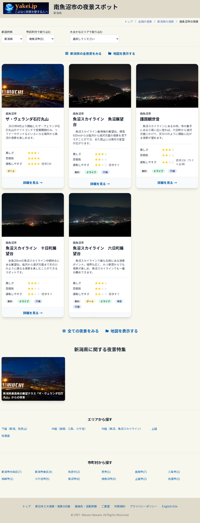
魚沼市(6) (74, 479)
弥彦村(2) (74, 472)
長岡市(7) (141, 472)
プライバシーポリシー (143, 506)
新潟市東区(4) (43, 472)
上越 (154, 429)
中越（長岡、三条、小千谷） (69, 429)
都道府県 (7, 32)
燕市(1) (106, 472)
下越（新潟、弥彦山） (15, 429)
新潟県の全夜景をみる (83, 53)
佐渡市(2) (174, 479)
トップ (129, 21)
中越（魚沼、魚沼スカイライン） (122, 429)
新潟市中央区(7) (11, 472)
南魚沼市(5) (109, 479)
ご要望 (105, 506)
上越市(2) (141, 479)
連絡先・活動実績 (86, 506)
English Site (170, 506)
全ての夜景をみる (80, 331)
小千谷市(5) (42, 479)
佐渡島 (6, 436)
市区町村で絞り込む (38, 32)
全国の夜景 (145, 21)
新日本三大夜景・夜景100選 (52, 506)
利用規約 (119, 506)
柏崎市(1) (7, 479)
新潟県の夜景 (165, 21)
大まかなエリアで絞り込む (86, 32)
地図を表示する (121, 53)
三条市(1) (174, 472)
